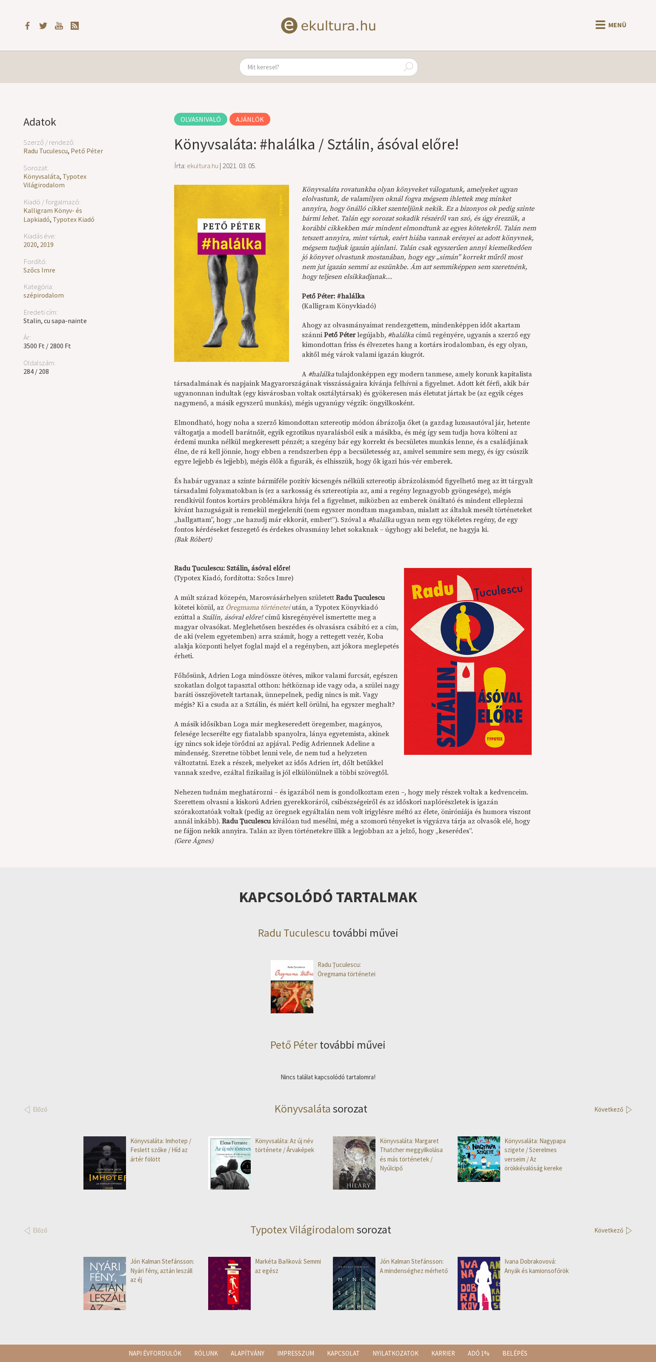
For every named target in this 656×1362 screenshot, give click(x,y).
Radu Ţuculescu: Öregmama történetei (323, 969)
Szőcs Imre (39, 270)
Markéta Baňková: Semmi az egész (264, 1266)
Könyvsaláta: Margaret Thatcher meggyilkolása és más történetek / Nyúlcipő (388, 1154)
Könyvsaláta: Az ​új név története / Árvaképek (261, 1145)
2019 (47, 244)
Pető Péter (87, 150)
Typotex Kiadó (74, 219)
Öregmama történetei (258, 607)
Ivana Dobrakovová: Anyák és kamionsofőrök (513, 1266)
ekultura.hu (202, 165)
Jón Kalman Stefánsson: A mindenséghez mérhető (390, 1266)
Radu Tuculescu (45, 150)
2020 (30, 244)
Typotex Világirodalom (54, 180)
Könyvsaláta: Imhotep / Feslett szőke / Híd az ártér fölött (137, 1150)
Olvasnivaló (200, 119)
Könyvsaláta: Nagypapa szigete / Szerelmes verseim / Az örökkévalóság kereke (512, 1154)
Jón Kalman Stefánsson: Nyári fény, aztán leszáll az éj (138, 1270)
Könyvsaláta (41, 176)
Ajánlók (250, 119)
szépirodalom (43, 295)
